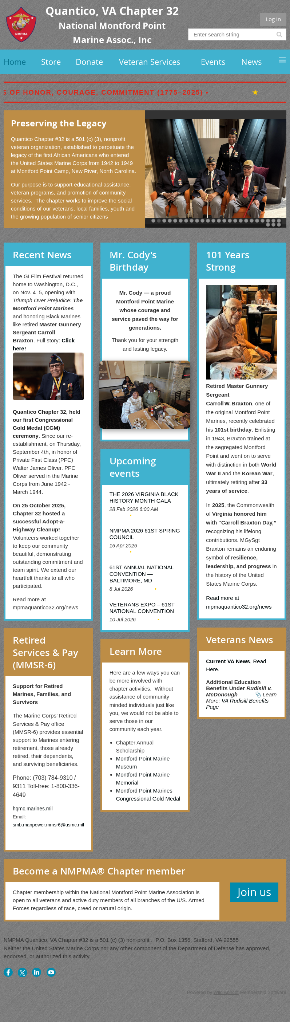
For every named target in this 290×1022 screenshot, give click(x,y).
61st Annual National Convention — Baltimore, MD (142, 573)
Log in (273, 19)
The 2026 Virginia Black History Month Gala (144, 497)
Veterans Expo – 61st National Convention (142, 607)
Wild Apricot (226, 992)
